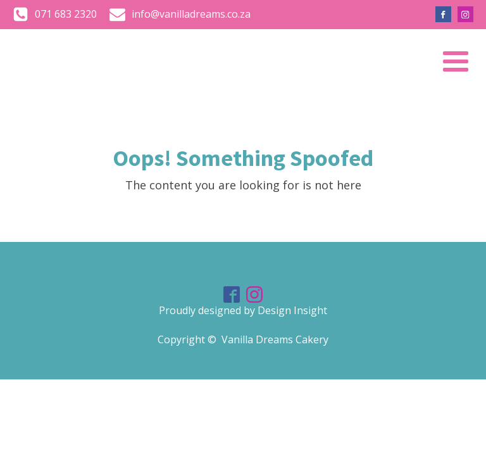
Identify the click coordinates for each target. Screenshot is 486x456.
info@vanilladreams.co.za (191, 14)
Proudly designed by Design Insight (243, 310)
